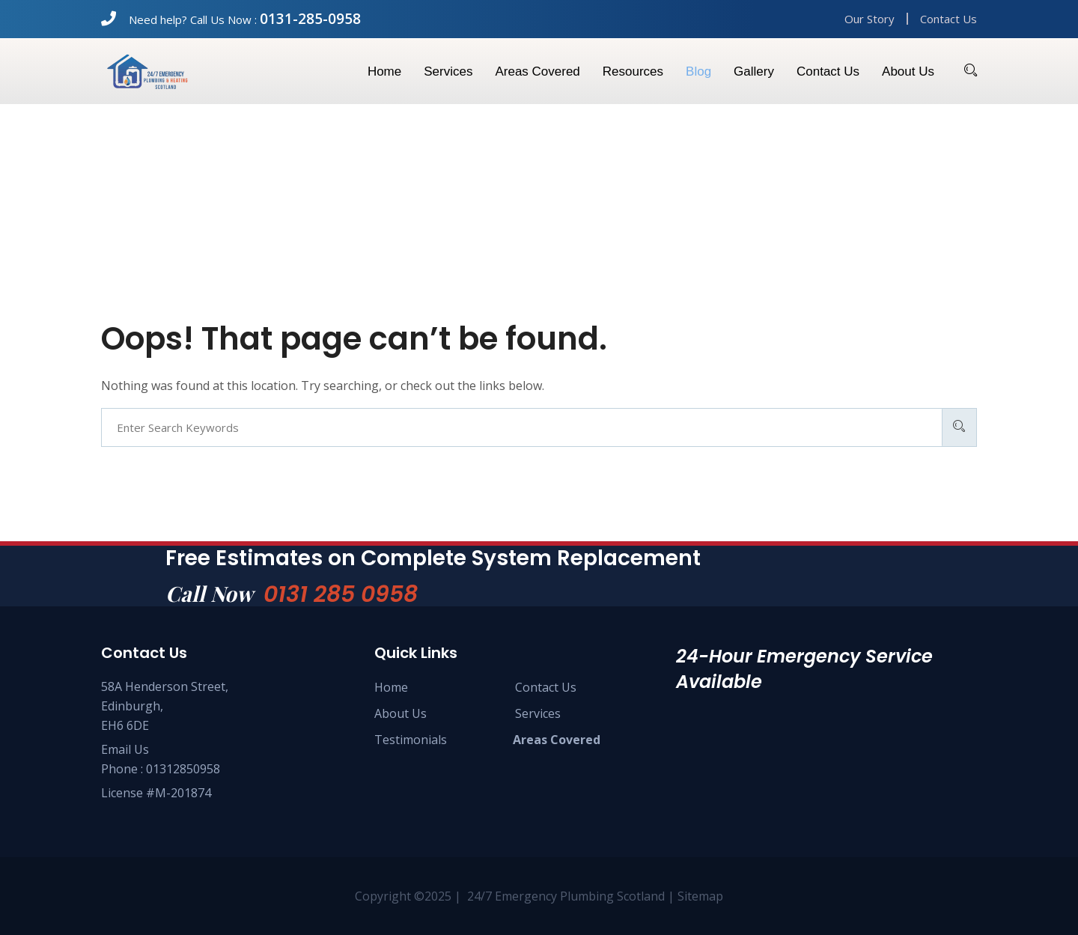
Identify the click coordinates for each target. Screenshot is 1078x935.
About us (908, 71)
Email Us (125, 749)
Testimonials (410, 739)
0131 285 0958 (341, 594)
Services (448, 71)
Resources (633, 71)
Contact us (828, 71)
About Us (400, 713)
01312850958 (183, 769)
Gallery (754, 71)
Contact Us (948, 18)
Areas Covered (537, 71)
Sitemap (700, 896)
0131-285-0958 (310, 18)
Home (384, 71)
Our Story (869, 18)
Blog (698, 71)
